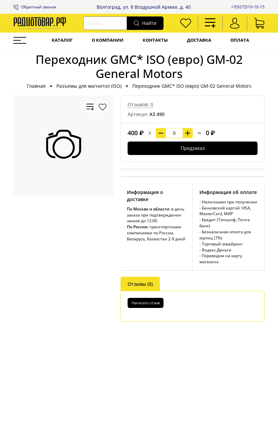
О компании (108, 40)
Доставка (199, 40)
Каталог (62, 40)
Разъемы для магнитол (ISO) (89, 86)
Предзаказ (193, 148)
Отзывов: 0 (140, 104)
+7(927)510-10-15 (248, 7)
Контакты (155, 40)
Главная (36, 86)
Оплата (239, 40)
